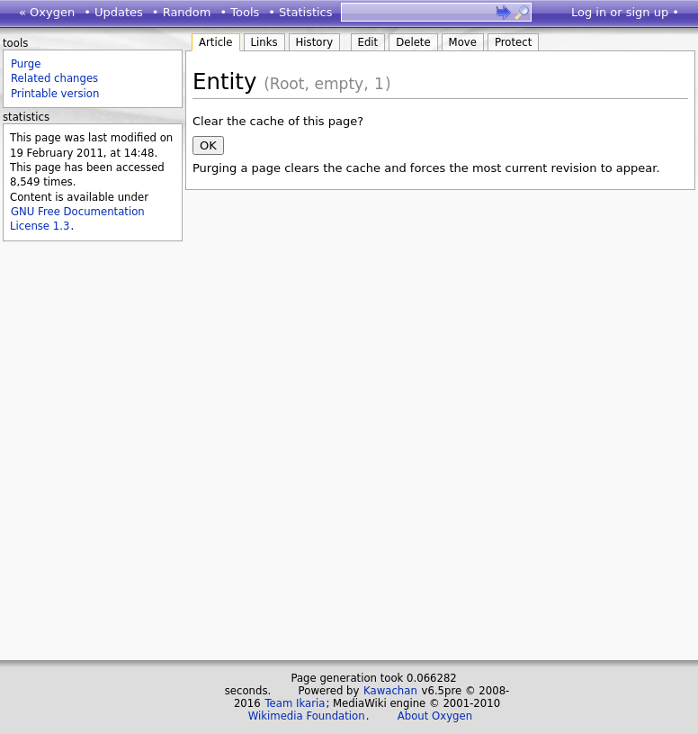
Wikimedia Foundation (306, 716)
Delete (413, 42)
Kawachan (390, 690)
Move (463, 42)
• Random (181, 12)
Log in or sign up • (625, 12)
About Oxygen (435, 716)
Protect (513, 42)
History (315, 42)
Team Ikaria (294, 703)
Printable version (55, 93)
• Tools (239, 12)
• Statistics (300, 12)
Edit (368, 42)
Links (264, 42)
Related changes (54, 78)
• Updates (113, 12)
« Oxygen (47, 12)
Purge (25, 64)
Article (216, 42)
